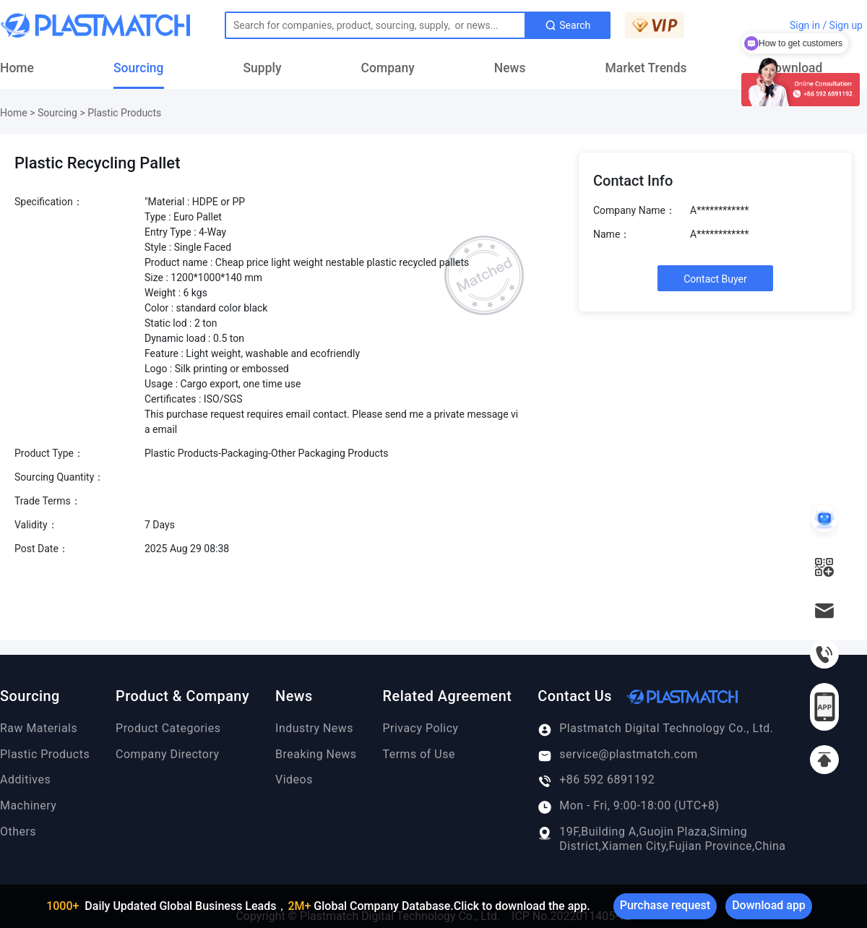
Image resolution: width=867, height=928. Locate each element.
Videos (294, 779)
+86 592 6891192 (596, 780)
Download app (769, 905)
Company (388, 68)
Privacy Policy (421, 728)
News (510, 68)
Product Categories (168, 728)
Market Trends (646, 68)
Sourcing (138, 68)
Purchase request (665, 905)
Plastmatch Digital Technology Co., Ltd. (655, 728)
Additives (25, 779)
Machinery (28, 805)
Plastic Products (124, 113)
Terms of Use (419, 754)
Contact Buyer (715, 279)
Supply (262, 68)
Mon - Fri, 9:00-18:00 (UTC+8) (628, 806)
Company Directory (167, 754)
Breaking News (315, 754)
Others (18, 831)
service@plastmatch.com (617, 754)
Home (17, 68)
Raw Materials (38, 728)
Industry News (314, 728)
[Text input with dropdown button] (375, 25)
